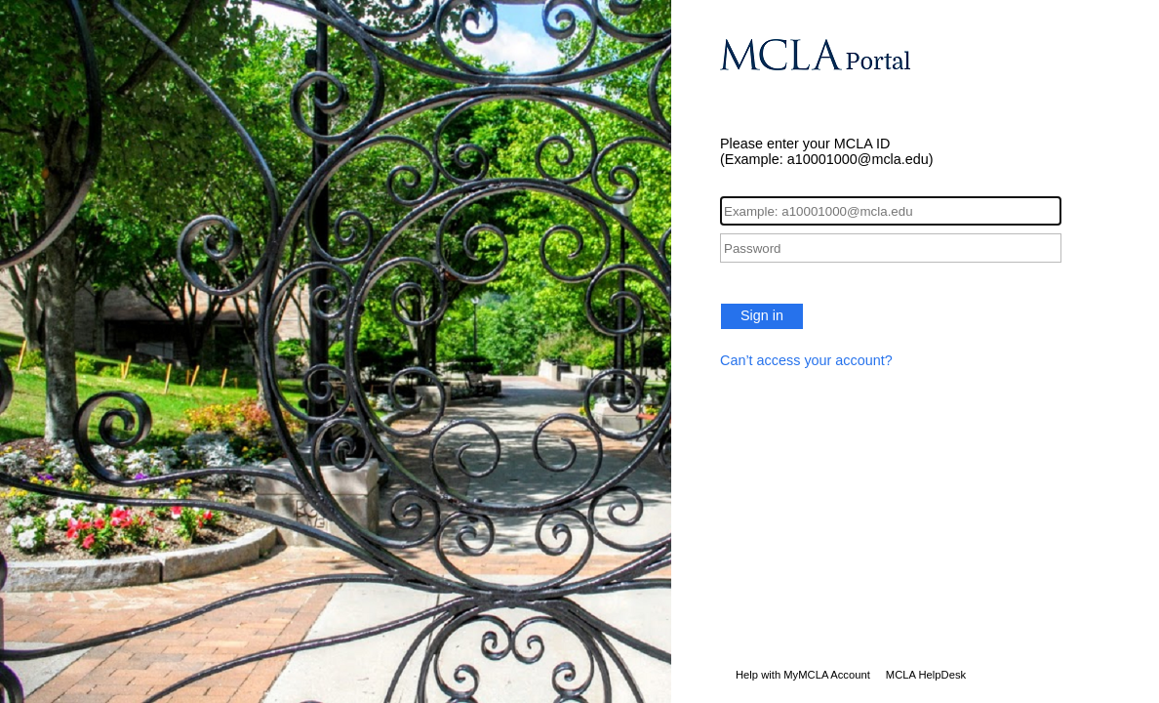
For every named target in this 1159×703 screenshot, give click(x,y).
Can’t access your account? (806, 360)
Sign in (761, 315)
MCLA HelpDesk (926, 675)
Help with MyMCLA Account (803, 675)
